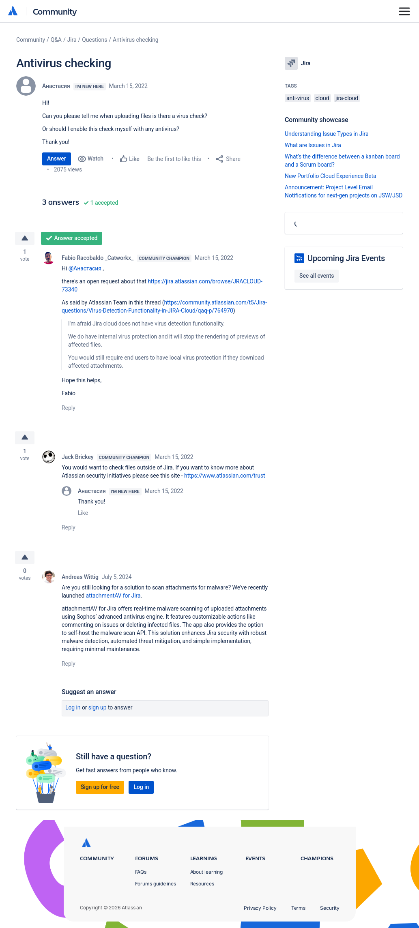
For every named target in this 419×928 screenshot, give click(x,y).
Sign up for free (100, 787)
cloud (322, 98)
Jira (72, 39)
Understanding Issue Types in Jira (327, 134)
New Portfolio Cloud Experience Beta (330, 176)
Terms (298, 908)
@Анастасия (85, 268)
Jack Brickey (78, 457)
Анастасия (56, 86)
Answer (56, 158)
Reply (68, 408)
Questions (94, 39)
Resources (202, 884)
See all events (316, 275)
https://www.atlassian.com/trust (224, 476)
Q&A (56, 39)
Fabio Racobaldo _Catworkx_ (97, 258)
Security (329, 908)
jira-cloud (346, 98)
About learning (206, 872)
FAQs (141, 872)
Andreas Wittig (80, 577)
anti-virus (297, 98)
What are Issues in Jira (313, 145)
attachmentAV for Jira (113, 596)
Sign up (97, 708)
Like (83, 513)
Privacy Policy (260, 908)
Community (55, 11)
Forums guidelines (155, 884)
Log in (73, 708)
